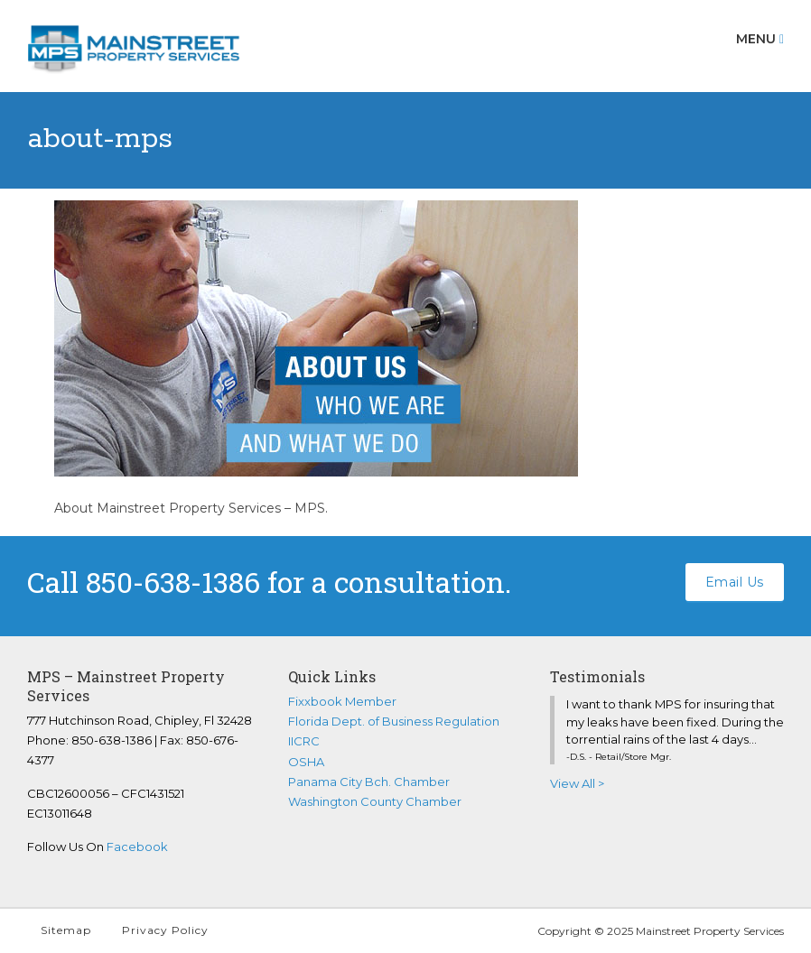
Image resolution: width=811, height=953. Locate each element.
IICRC (304, 741)
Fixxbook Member (342, 701)
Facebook (137, 846)
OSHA (306, 761)
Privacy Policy (165, 930)
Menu (760, 39)
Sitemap (66, 930)
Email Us (734, 582)
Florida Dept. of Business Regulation (393, 721)
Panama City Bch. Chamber (369, 781)
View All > (577, 783)
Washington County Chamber (374, 801)
